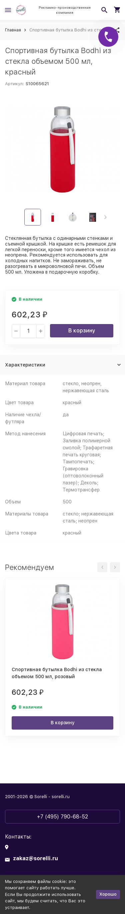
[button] (105, 217)
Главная (13, 29)
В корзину (81, 330)
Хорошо (108, 894)
